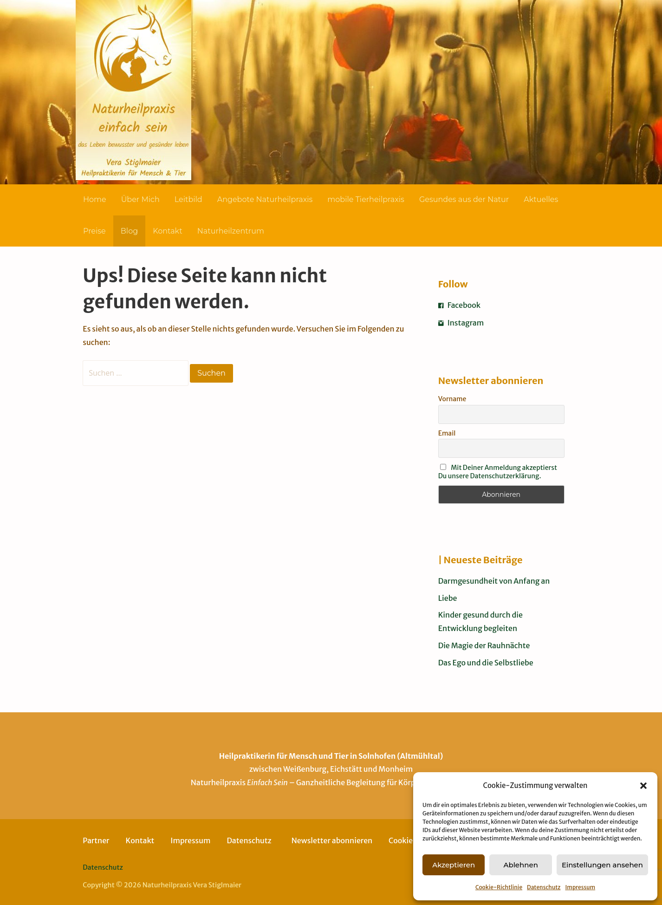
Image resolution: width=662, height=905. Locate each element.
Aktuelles (541, 199)
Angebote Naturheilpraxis (265, 199)
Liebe (447, 598)
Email (447, 433)
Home (94, 199)
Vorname (452, 399)
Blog (129, 231)
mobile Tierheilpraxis (365, 199)
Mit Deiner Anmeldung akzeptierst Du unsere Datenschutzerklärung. (497, 471)
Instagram (461, 322)
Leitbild (188, 199)
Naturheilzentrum (230, 231)
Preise (94, 231)
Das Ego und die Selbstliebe (485, 662)
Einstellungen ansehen (602, 864)
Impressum (580, 887)
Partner (96, 840)
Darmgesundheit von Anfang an (494, 581)
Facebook (459, 305)
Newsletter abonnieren (332, 840)
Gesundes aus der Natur (464, 199)
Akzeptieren (453, 864)
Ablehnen (520, 864)
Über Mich (140, 199)
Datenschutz (543, 887)
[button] (643, 785)
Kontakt (167, 231)
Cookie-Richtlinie (498, 887)
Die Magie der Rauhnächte (484, 645)
